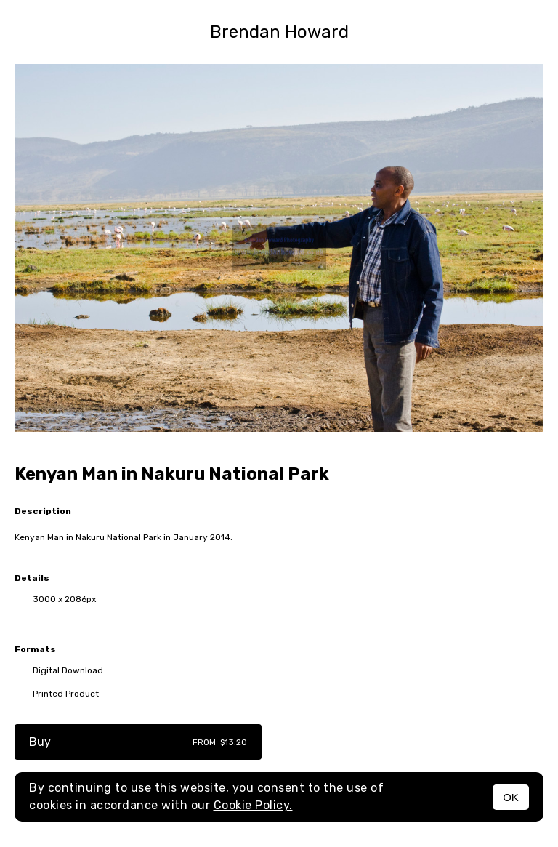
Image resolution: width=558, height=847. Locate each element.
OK (511, 797)
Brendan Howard (279, 32)
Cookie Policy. (253, 805)
